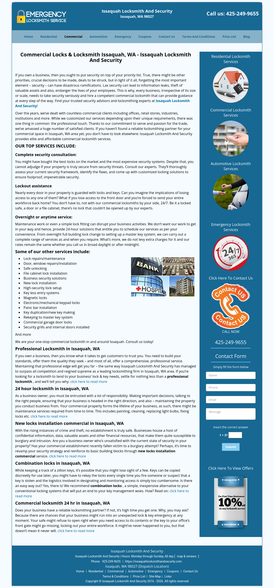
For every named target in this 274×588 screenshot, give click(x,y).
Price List (229, 37)
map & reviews (187, 556)
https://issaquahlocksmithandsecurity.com (153, 561)
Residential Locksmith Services (230, 59)
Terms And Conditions (198, 37)
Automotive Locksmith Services (231, 166)
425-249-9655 (242, 13)
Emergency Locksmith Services (230, 227)
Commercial (73, 37)
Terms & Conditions (116, 576)
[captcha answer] (235, 435)
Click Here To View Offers (230, 468)
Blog (246, 37)
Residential (48, 37)
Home (28, 37)
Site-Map (155, 576)
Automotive (98, 37)
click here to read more (88, 381)
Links (167, 576)
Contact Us (167, 37)
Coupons (144, 37)
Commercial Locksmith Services (230, 112)
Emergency (123, 37)
